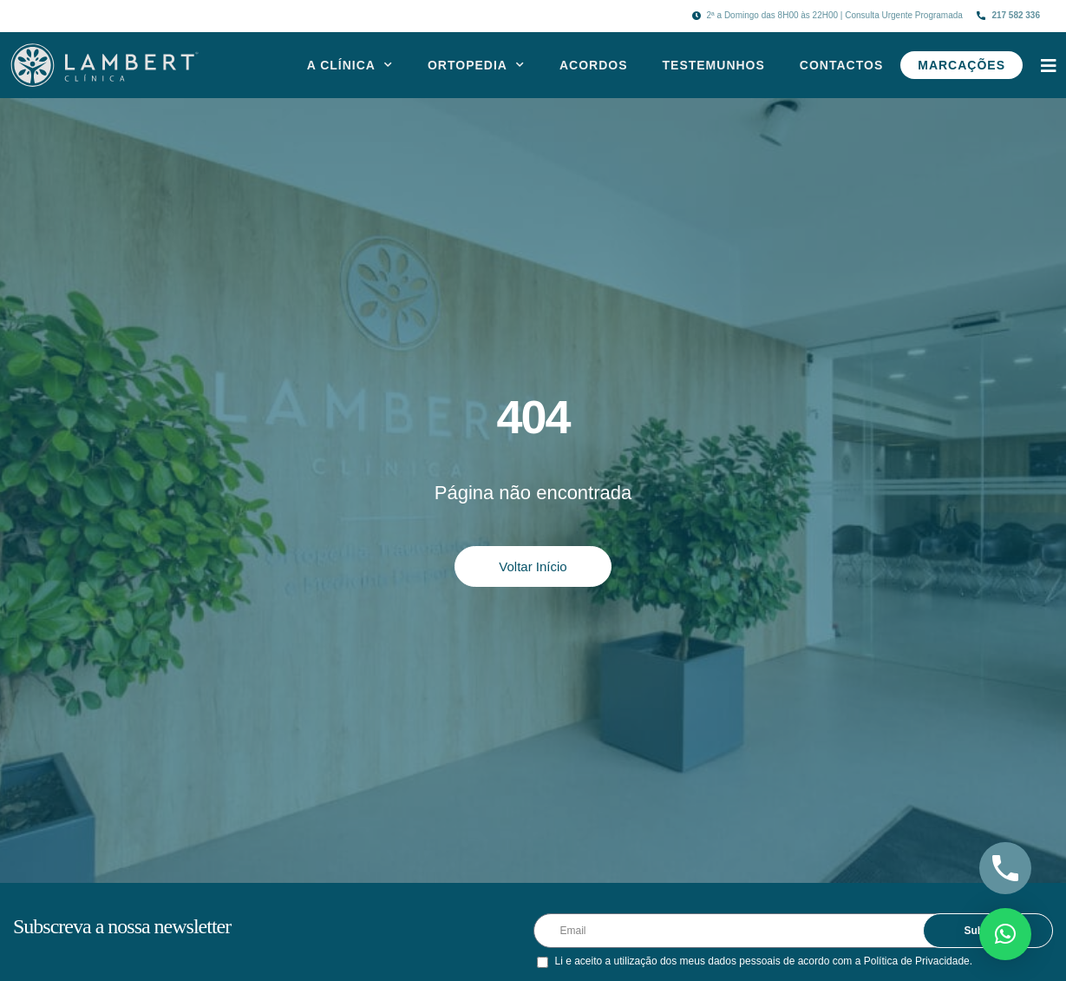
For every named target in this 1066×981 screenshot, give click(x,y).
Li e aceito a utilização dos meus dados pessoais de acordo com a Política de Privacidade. (764, 961)
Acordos (593, 65)
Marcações (961, 65)
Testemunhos (714, 65)
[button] (1005, 934)
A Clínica (350, 65)
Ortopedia (476, 65)
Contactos (841, 65)
